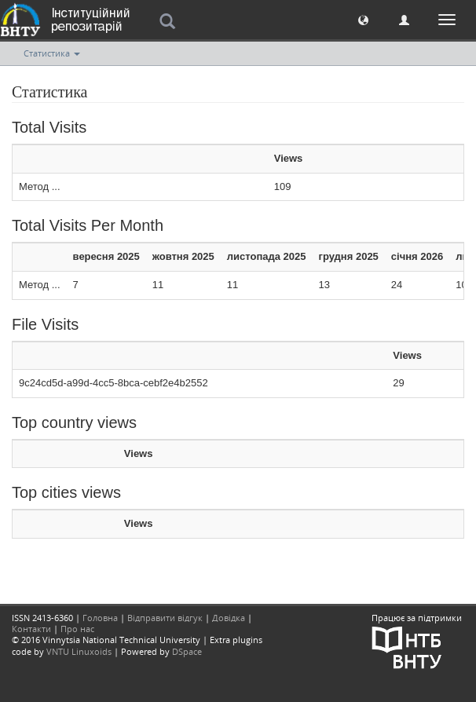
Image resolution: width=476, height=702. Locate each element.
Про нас (77, 628)
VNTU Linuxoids (79, 651)
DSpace (187, 651)
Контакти (31, 628)
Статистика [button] (52, 53)
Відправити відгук (165, 617)
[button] (363, 19)
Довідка (228, 617)
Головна (100, 617)
